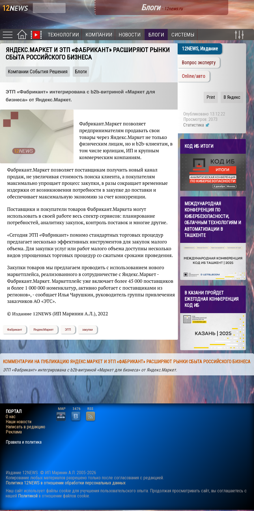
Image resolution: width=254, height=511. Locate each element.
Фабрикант (14, 329)
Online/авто (193, 76)
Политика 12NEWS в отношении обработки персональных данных (66, 483)
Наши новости (18, 421)
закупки (87, 329)
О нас (11, 416)
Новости (130, 34)
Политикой (28, 496)
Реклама (14, 432)
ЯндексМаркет (43, 329)
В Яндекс (231, 97)
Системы (183, 34)
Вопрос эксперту (199, 62)
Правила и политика (24, 442)
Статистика (196, 125)
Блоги (156, 34)
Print (210, 97)
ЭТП (68, 329)
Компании (98, 34)
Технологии (63, 34)
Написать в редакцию (25, 426)
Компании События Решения (38, 71)
